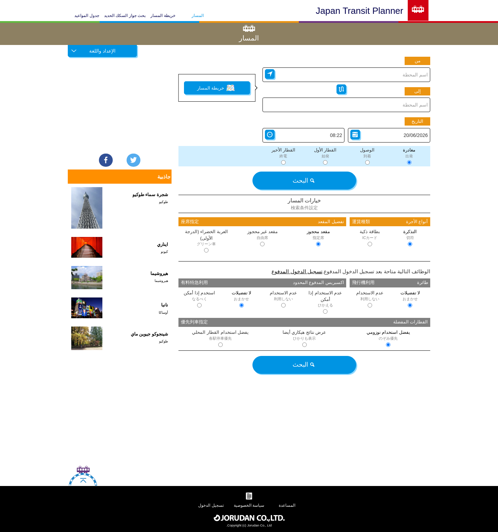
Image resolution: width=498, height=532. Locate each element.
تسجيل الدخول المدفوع (296, 271)
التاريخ (417, 121)
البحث (303, 180)
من (418, 60)
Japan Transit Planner (359, 11)
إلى (417, 91)
